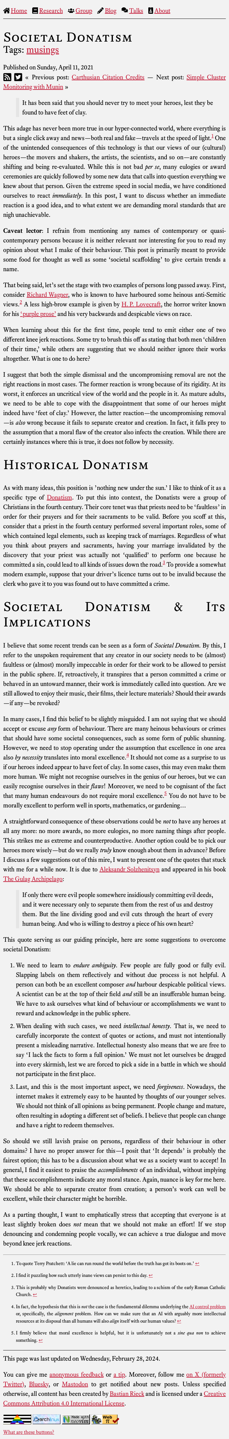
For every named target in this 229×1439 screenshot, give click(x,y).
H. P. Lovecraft (141, 304)
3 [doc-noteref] (164, 562)
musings (42, 49)
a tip (119, 1374)
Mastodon (75, 1384)
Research (51, 10)
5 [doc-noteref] (165, 793)
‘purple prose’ (38, 314)
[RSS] (7, 77)
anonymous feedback (76, 1374)
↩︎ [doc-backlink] (197, 1263)
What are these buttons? (28, 1432)
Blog (110, 10)
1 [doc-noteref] (212, 135)
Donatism (59, 497)
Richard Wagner (47, 294)
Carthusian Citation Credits (108, 77)
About (162, 10)
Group (84, 10)
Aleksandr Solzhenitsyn (130, 869)
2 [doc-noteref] (20, 302)
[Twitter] (18, 77)
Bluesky (38, 1384)
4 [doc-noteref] (127, 754)
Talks (136, 10)
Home (19, 10)
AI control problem (207, 1306)
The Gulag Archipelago (33, 879)
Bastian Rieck (127, 1393)
